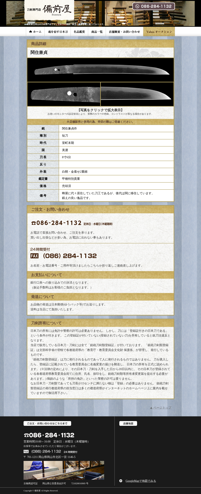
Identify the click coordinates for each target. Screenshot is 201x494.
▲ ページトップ (160, 407)
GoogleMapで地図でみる (141, 481)
